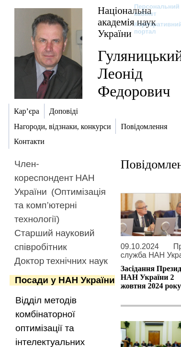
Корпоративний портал (152, 28)
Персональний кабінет (152, 10)
